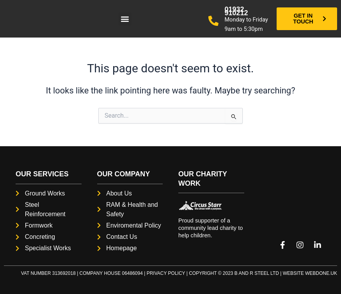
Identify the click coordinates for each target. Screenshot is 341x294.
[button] (125, 19)
